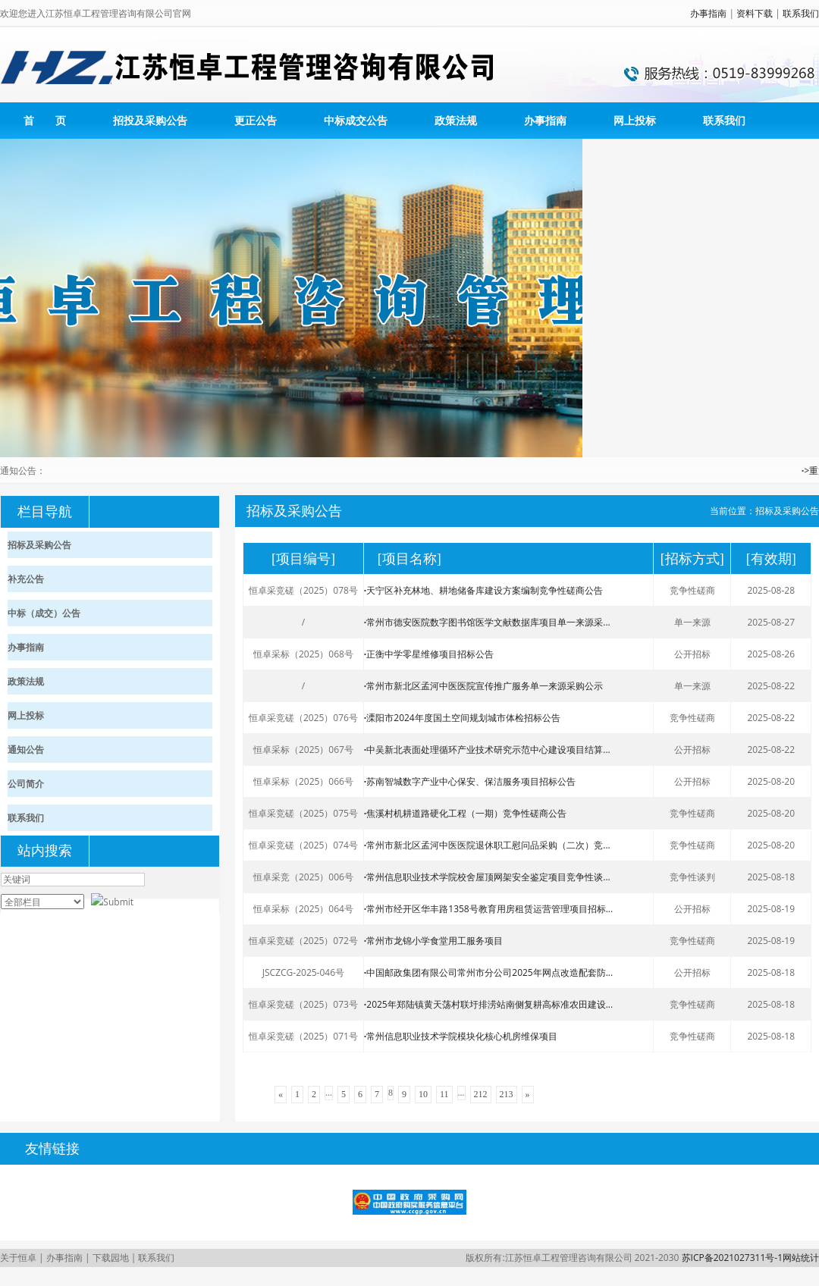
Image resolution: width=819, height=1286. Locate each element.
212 (481, 1094)
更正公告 (255, 120)
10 (423, 1094)
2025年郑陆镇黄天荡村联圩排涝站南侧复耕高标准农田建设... (488, 1004)
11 (444, 1094)
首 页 (45, 120)
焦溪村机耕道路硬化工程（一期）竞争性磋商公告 (465, 813)
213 (506, 1094)
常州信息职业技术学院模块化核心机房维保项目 (460, 1036)
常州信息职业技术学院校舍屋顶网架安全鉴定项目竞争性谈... (487, 876)
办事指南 (708, 13)
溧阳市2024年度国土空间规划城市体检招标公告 (462, 717)
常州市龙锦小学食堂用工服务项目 (433, 940)
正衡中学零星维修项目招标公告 (429, 654)
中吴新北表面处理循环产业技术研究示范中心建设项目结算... (487, 749)
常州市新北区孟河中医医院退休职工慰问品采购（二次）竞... (487, 845)
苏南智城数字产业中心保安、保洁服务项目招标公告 (470, 781)
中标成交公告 (356, 120)
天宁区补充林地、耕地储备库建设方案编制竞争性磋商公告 (483, 590)
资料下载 (754, 13)
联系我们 (801, 13)
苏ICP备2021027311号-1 (732, 1257)
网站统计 (801, 1257)
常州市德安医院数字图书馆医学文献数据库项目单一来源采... (487, 622)
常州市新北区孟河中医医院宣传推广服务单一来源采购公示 (483, 685)
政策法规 (456, 120)
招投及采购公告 (150, 120)
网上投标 (634, 120)
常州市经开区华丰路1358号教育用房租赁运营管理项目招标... (488, 908)
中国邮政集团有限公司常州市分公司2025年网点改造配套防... (488, 972)
